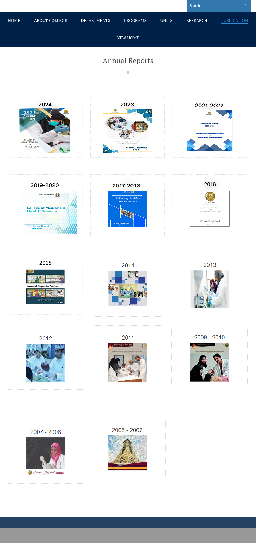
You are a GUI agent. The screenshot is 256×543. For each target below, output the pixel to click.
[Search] (210, 6)
